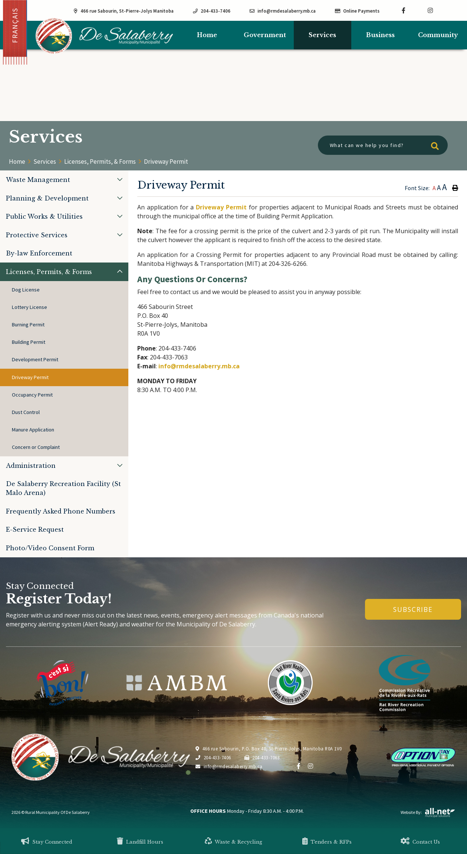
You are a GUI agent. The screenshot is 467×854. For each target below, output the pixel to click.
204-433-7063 (262, 757)
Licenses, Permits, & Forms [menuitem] (49, 272)
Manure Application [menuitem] (33, 429)
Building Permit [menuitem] (28, 342)
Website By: (428, 812)
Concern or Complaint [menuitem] (36, 447)
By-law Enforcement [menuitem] (39, 253)
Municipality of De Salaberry (104, 36)
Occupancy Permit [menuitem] (32, 394)
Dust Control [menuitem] (26, 412)
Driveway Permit (166, 161)
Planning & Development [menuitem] (47, 198)
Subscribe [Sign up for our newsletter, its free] (413, 609)
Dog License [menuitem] (26, 289)
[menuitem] (207, 35)
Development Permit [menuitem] (35, 359)
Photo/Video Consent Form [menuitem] (50, 548)
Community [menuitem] (438, 35)
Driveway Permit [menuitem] (30, 377)
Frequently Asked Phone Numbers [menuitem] (60, 511)
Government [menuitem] (265, 35)
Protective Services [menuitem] (37, 235)
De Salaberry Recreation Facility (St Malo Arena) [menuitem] (63, 488)
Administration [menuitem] (31, 465)
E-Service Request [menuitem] (35, 529)
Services (44, 161)
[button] (119, 179)
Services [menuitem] (322, 35)
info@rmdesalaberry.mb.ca (199, 366)
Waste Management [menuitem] (38, 179)
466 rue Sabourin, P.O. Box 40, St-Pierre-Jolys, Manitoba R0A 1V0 (268, 749)
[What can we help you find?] (383, 145)
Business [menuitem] (380, 35)
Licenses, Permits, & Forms (100, 161)
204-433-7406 (213, 757)
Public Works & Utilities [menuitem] (44, 216)
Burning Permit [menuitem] (28, 324)
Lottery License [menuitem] (29, 307)
